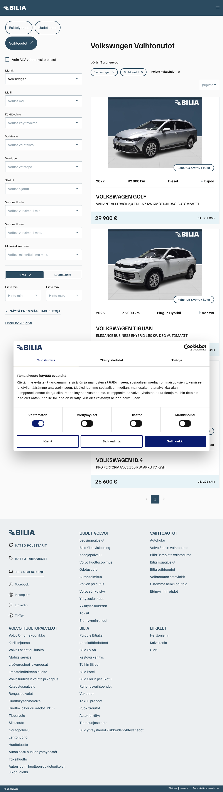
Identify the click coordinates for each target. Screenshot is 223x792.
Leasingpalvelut (91, 540)
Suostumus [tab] (46, 360)
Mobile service (20, 657)
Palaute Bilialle (91, 635)
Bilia (84, 628)
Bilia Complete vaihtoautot (170, 554)
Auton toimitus (90, 576)
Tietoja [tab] (177, 360)
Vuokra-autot (89, 708)
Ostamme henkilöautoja (168, 584)
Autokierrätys (90, 715)
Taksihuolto (18, 759)
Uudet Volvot (94, 533)
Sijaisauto (16, 722)
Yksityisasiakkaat (93, 606)
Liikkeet (158, 628)
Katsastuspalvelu (22, 686)
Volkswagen (105, 72)
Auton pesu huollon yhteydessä (33, 751)
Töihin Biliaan (89, 664)
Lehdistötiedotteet (93, 642)
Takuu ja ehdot (90, 701)
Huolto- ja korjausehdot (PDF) (32, 708)
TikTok (16, 615)
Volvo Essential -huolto (26, 649)
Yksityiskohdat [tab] (111, 360)
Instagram (19, 594)
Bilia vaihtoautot (162, 569)
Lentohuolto (18, 737)
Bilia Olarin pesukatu (95, 679)
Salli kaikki (175, 441)
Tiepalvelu (17, 715)
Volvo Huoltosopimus (95, 562)
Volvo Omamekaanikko (27, 635)
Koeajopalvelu (90, 554)
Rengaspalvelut (21, 693)
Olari (153, 649)
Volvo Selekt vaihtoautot (169, 547)
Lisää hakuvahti (18, 322)
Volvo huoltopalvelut (33, 628)
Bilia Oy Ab (87, 649)
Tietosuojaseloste (93, 722)
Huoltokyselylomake (25, 701)
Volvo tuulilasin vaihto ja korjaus (33, 679)
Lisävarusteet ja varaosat (28, 664)
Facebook (19, 584)
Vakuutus (86, 693)
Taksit (84, 613)
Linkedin (18, 605)
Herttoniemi (159, 635)
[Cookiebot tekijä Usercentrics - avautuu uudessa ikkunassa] (187, 347)
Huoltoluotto (18, 744)
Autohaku (157, 540)
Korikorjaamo (19, 642)
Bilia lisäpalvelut (162, 562)
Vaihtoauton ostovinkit (167, 576)
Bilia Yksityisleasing (94, 547)
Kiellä (47, 441)
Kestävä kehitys (91, 657)
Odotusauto (88, 569)
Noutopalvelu (19, 730)
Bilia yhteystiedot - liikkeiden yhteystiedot (111, 730)
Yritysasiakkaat (91, 598)
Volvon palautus (91, 584)
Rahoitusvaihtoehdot (95, 686)
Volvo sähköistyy (92, 591)
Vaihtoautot (134, 72)
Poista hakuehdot (166, 72)
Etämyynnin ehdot (93, 620)
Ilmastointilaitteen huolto (28, 671)
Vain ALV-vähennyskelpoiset (30, 59)
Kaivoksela (158, 642)
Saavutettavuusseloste (206, 788)
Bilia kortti (87, 671)
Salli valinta (112, 441)
